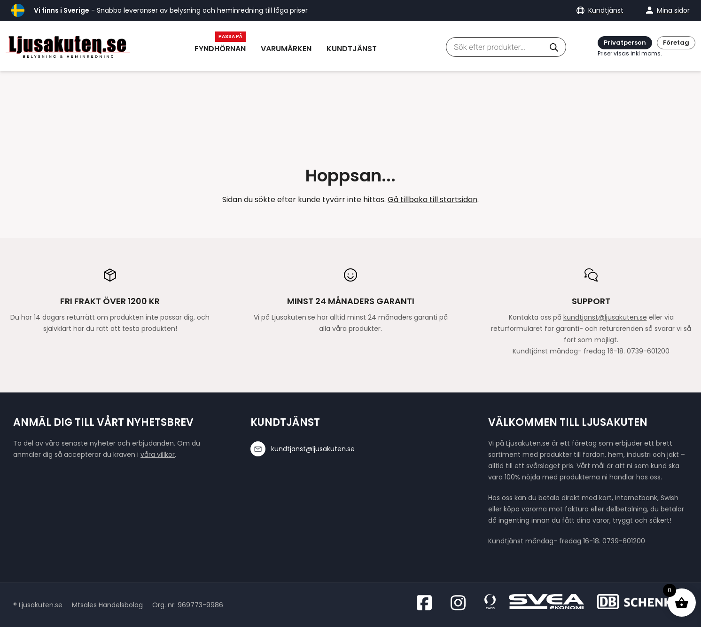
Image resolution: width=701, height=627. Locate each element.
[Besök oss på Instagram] (461, 602)
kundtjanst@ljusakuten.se (605, 317)
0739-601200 (623, 541)
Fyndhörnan (220, 48)
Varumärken (286, 48)
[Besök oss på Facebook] (427, 602)
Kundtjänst (352, 48)
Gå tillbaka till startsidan (432, 199)
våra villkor (157, 454)
